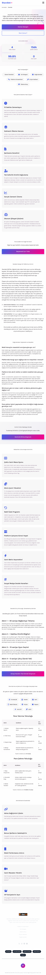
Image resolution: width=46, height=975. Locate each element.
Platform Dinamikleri (15, 79)
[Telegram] (27, 944)
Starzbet (7, 3)
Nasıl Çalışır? (23, 33)
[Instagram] (21, 944)
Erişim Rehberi (32, 79)
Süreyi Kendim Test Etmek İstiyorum (23, 674)
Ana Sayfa (4, 7)
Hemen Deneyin (23, 27)
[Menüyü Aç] (43, 2)
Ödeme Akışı (23, 84)
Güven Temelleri (9, 74)
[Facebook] (24, 944)
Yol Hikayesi (23, 74)
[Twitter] (19, 944)
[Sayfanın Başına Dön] (23, 965)
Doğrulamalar (37, 74)
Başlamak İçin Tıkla (23, 251)
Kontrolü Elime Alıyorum (23, 437)
